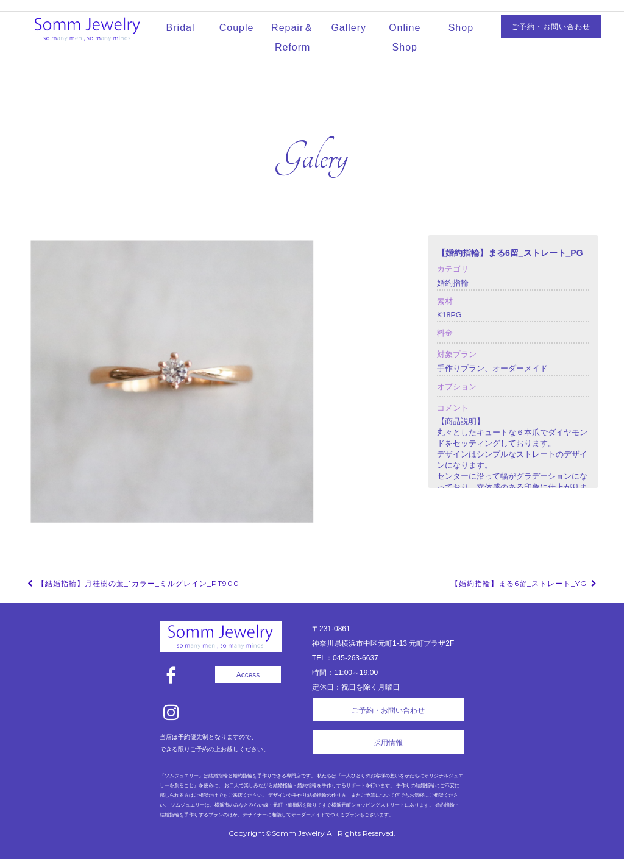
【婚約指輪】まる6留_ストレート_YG (524, 583)
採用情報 (388, 742)
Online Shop (404, 37)
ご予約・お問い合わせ (550, 27)
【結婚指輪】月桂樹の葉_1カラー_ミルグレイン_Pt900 (132, 583)
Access (248, 675)
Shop (460, 28)
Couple (236, 28)
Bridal (180, 28)
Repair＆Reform (292, 37)
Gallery (348, 28)
